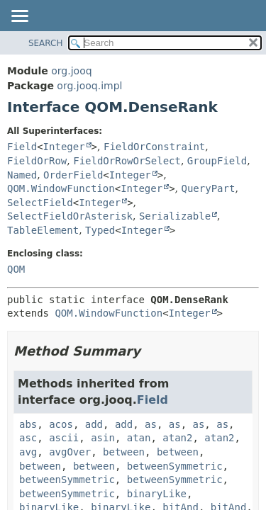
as (151, 424)
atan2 (177, 437)
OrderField (73, 175)
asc (28, 437)
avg (28, 452)
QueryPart (208, 188)
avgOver (70, 452)
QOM (16, 269)
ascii (64, 437)
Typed (100, 230)
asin (103, 437)
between (124, 452)
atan (139, 437)
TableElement (43, 230)
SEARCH (45, 43)
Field (22, 146)
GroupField (217, 160)
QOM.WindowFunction (61, 188)
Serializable (175, 216)
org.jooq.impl (89, 85)
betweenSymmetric (175, 466)
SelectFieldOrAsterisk (70, 216)
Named (22, 175)
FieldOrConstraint (154, 146)
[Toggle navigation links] (19, 17)
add (94, 424)
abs (28, 424)
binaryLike (157, 493)
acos (61, 424)
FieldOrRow (37, 160)
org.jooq (71, 70)
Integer (64, 146)
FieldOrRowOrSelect (127, 160)
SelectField (40, 202)
